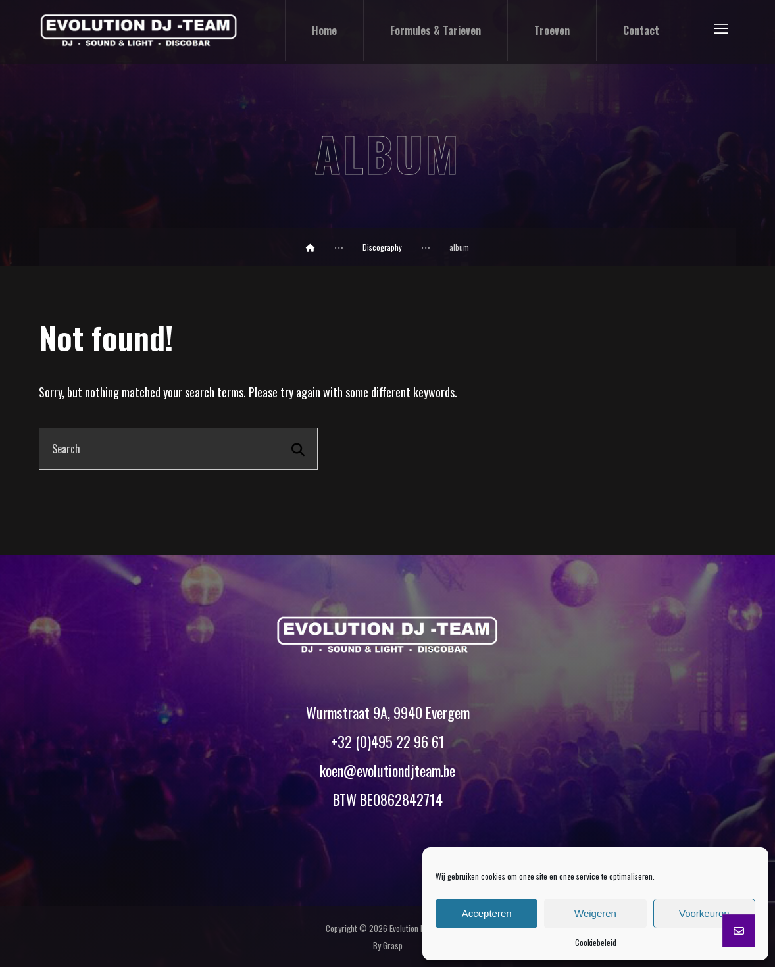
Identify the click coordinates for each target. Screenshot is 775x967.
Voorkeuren (704, 913)
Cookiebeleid (595, 942)
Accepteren (487, 913)
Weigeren (595, 913)
